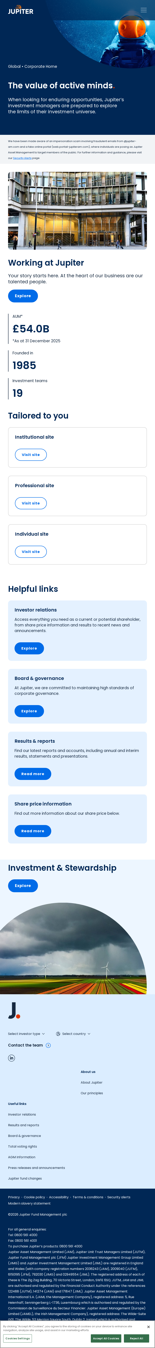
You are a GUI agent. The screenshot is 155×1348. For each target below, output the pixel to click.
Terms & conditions (88, 1197)
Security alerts (118, 1197)
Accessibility (59, 1197)
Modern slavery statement (29, 1203)
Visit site (34, 454)
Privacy (14, 1197)
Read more (32, 773)
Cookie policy (34, 1197)
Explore (23, 296)
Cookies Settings (17, 1342)
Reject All (136, 1342)
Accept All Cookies (106, 1342)
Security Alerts (22, 158)
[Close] (148, 1330)
